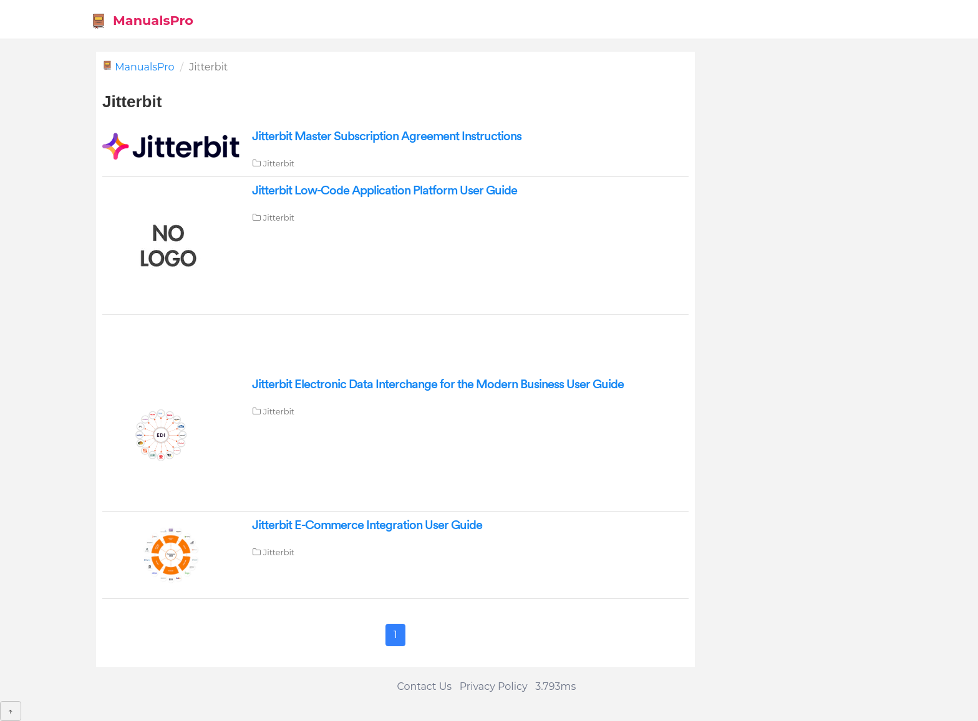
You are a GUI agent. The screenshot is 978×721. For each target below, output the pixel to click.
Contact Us (424, 686)
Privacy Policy (494, 686)
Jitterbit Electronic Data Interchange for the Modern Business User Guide (438, 384)
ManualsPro (141, 20)
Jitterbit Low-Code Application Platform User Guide (384, 190)
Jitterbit (278, 163)
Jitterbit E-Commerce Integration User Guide (367, 525)
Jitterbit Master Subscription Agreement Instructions (386, 136)
